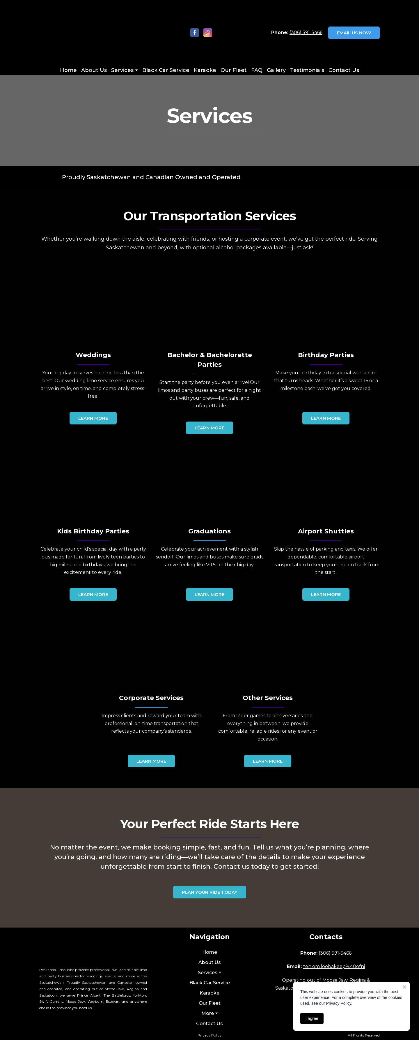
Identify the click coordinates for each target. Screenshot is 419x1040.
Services (122, 70)
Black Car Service (165, 70)
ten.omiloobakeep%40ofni (334, 966)
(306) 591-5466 (306, 32)
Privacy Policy (209, 1035)
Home (68, 70)
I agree (312, 1018)
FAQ (256, 70)
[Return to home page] (77, 33)
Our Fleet (234, 70)
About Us (94, 70)
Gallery (276, 70)
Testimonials (307, 70)
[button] (194, 32)
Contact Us (344, 70)
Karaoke (205, 70)
